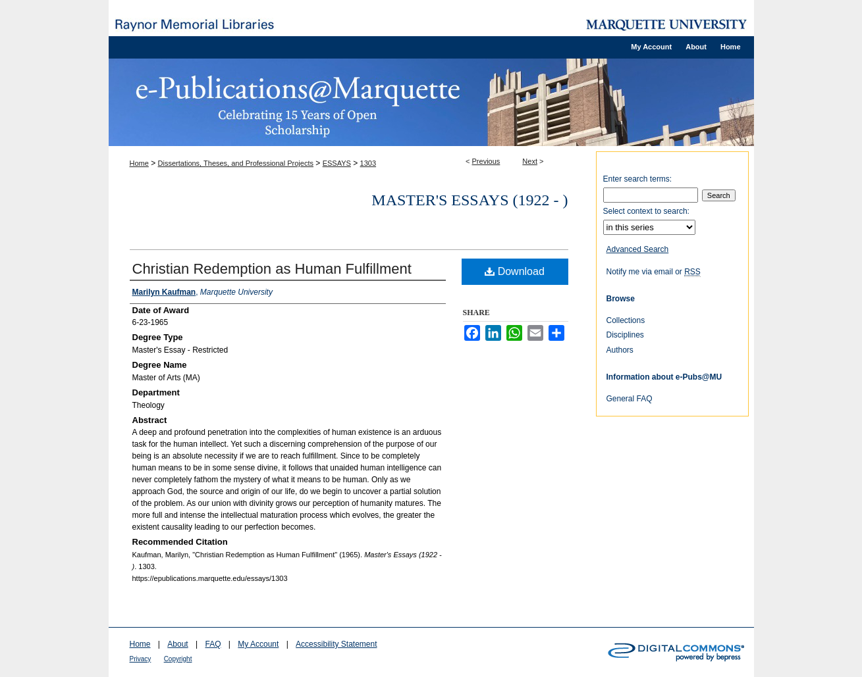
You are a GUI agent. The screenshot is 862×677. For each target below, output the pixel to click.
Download (515, 271)
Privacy (140, 659)
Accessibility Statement (336, 644)
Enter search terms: (637, 179)
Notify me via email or (653, 271)
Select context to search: (646, 211)
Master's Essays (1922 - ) (469, 200)
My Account (258, 644)
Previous (486, 161)
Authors (619, 350)
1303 (368, 163)
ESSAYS (337, 163)
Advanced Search (637, 249)
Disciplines (625, 334)
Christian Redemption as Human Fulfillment (272, 269)
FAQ (213, 644)
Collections (625, 320)
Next (529, 161)
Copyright (178, 659)
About (177, 644)
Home (139, 163)
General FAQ (629, 398)
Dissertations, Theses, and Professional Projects (235, 163)
